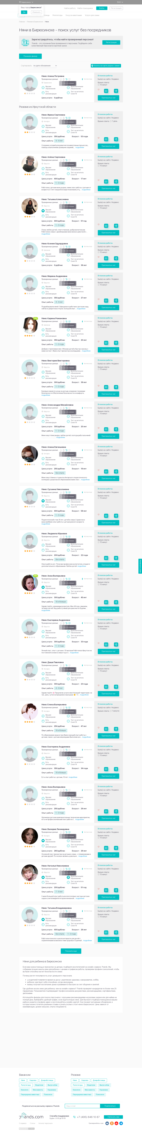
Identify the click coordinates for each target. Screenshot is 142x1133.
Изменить (36, 12)
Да (24, 12)
